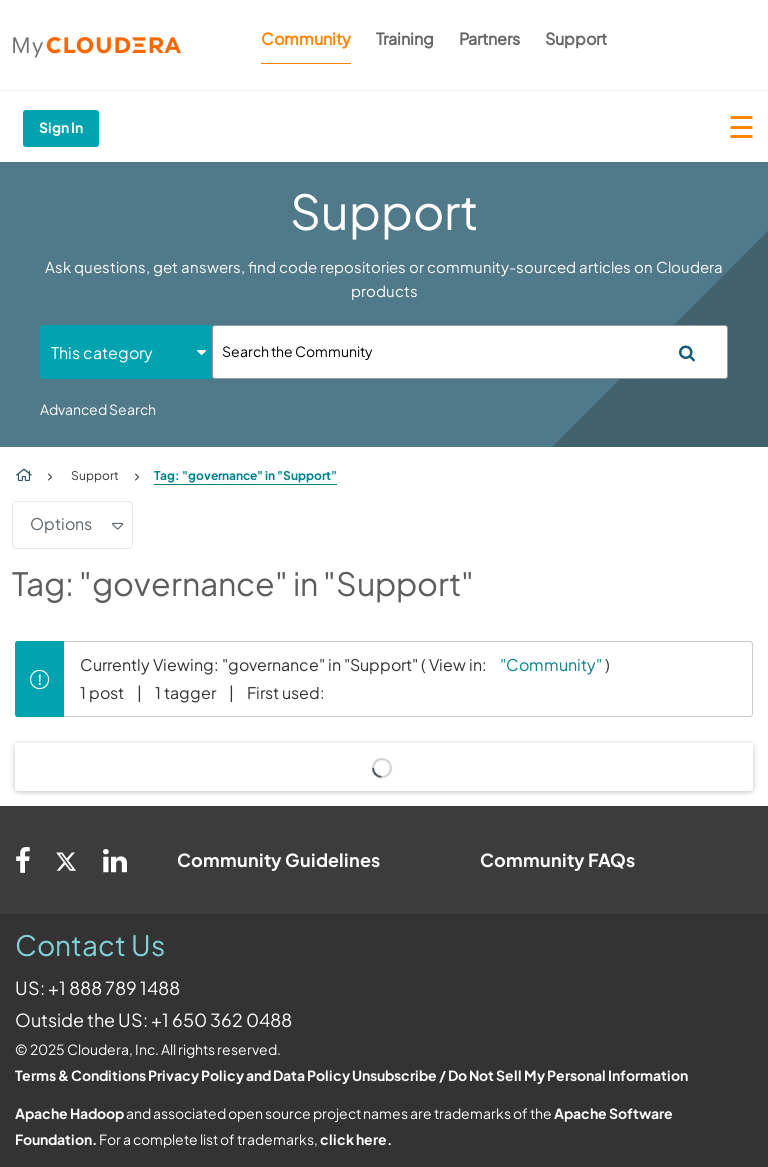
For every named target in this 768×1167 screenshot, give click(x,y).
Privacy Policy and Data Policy (249, 1075)
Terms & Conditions (80, 1075)
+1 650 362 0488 (221, 1019)
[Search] (470, 352)
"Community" (551, 664)
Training (405, 38)
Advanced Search (98, 409)
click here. (356, 1139)
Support (576, 38)
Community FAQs (557, 859)
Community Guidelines (278, 859)
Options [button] (61, 523)
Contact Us (90, 944)
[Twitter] (67, 860)
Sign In (61, 127)
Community (306, 38)
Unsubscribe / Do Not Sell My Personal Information (520, 1075)
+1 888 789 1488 (114, 987)
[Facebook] (23, 860)
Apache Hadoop (69, 1113)
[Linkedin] (115, 860)
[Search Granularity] (126, 352)
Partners (489, 38)
